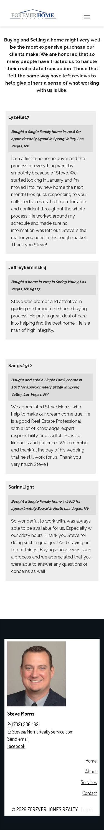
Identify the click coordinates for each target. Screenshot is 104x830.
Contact (89, 793)
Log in (86, 809)
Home (91, 761)
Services (89, 782)
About (91, 771)
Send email (17, 739)
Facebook (16, 746)
